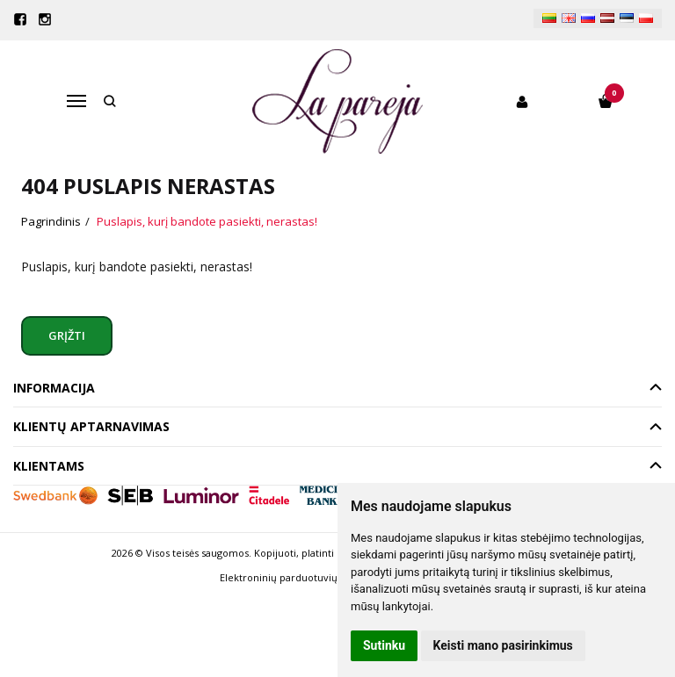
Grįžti (67, 335)
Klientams (48, 465)
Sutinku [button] (384, 645)
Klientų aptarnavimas (91, 426)
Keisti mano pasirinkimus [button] (503, 645)
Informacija (54, 387)
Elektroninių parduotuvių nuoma (297, 577)
